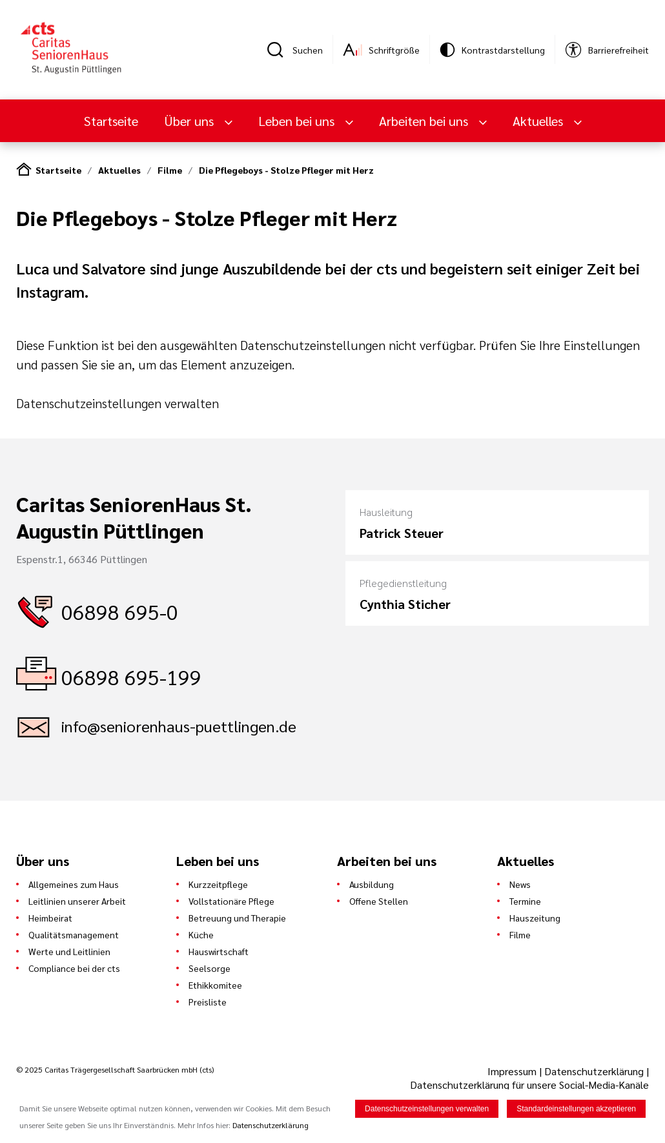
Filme (170, 170)
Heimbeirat (50, 917)
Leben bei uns (298, 120)
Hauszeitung (534, 917)
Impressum (513, 1071)
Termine (525, 901)
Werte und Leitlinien (69, 951)
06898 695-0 (119, 611)
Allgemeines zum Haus (73, 884)
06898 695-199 (131, 676)
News (520, 884)
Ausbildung (371, 884)
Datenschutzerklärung (594, 1071)
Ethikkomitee (215, 985)
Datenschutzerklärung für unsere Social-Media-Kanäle (529, 1084)
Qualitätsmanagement (73, 934)
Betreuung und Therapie (237, 917)
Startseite (111, 120)
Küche (201, 934)
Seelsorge (209, 968)
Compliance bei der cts (74, 968)
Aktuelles (539, 120)
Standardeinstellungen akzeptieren (576, 1109)
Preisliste (208, 1001)
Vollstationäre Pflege (231, 901)
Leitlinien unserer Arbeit (77, 901)
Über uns (190, 120)
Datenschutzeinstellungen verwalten (117, 403)
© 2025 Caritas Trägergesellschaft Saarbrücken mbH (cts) (115, 1069)
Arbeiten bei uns (425, 120)
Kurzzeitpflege (218, 884)
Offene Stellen (378, 901)
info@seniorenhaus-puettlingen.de (178, 726)
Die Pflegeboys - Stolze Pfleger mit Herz (286, 170)
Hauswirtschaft (219, 951)
